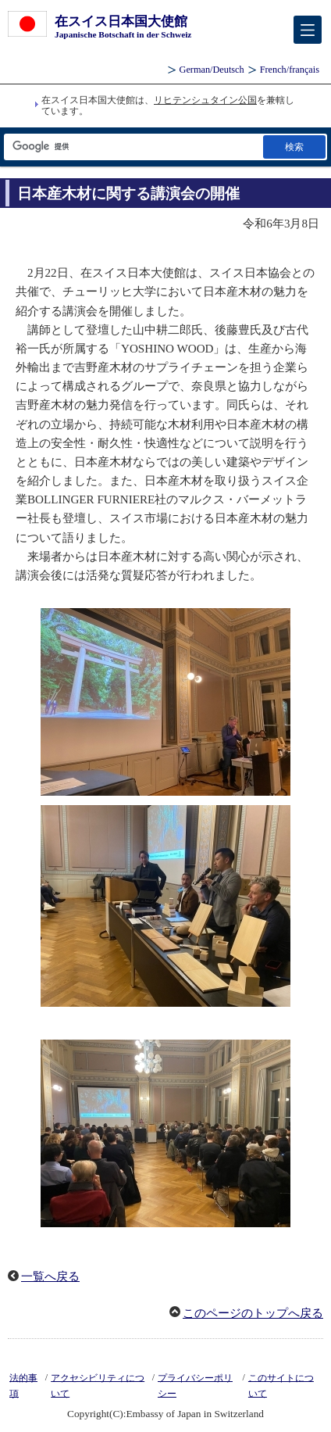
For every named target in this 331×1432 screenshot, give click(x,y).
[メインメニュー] (308, 30)
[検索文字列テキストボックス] (132, 146)
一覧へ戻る (50, 1276)
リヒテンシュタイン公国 (205, 100)
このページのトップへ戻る (253, 1313)
